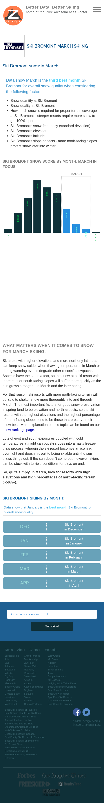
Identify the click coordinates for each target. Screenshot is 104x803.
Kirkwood (10, 690)
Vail (7, 662)
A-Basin (52, 662)
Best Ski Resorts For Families (21, 709)
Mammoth (10, 683)
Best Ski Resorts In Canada (20, 734)
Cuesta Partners (32, 704)
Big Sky (9, 676)
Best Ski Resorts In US (17, 751)
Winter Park (11, 704)
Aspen (27, 683)
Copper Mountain (57, 676)
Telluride (9, 666)
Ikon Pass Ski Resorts (59, 700)
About (21, 650)
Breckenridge (31, 659)
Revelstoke (30, 673)
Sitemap (9, 758)
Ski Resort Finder (14, 744)
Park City (10, 680)
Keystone (10, 697)
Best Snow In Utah (58, 690)
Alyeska (28, 680)
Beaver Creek (12, 686)
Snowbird (10, 669)
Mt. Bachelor (54, 680)
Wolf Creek (54, 655)
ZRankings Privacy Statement (21, 754)
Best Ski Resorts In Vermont (20, 747)
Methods (51, 650)
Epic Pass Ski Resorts (59, 697)
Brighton (28, 690)
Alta (7, 659)
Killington (53, 666)
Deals (9, 650)
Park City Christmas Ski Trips (20, 716)
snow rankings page (18, 430)
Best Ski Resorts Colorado (62, 686)
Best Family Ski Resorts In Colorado (24, 737)
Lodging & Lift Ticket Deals (62, 683)
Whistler (9, 673)
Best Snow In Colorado (60, 704)
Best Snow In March (58, 693)
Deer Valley (11, 700)
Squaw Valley (31, 666)
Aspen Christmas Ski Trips (19, 720)
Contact (34, 650)
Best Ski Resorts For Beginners (21, 740)
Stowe (27, 697)
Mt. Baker (53, 659)
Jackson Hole (12, 655)
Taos (50, 673)
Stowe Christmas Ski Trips (19, 723)
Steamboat (30, 676)
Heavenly (29, 669)
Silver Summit (55, 669)
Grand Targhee (32, 655)
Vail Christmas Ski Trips (17, 730)
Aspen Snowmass (33, 686)
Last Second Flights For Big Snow (23, 713)
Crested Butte (12, 693)
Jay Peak (29, 662)
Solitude (28, 693)
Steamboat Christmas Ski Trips (21, 727)
